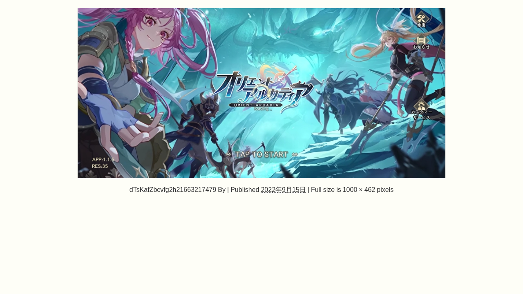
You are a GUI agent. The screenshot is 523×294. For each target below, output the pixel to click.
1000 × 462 (359, 189)
